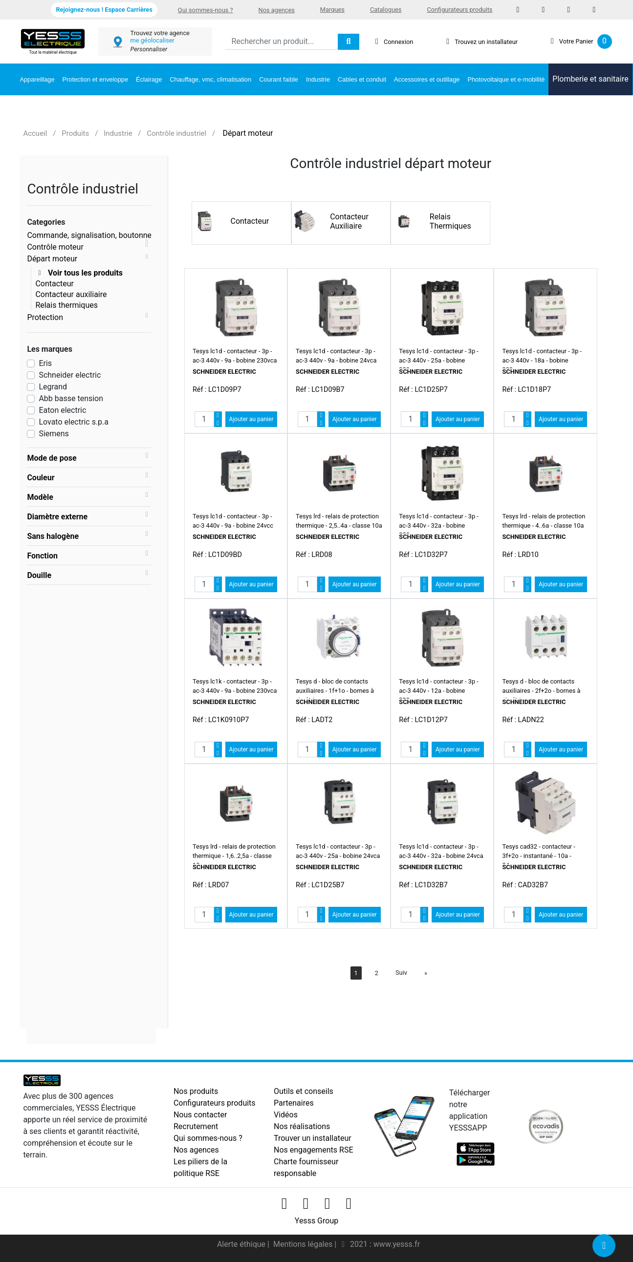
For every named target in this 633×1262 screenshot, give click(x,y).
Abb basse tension (71, 398)
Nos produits (196, 1091)
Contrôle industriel (176, 133)
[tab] (89, 458)
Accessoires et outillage (426, 79)
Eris (45, 363)
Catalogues (385, 9)
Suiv (401, 972)
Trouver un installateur (312, 1138)
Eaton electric (62, 410)
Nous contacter (200, 1114)
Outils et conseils (303, 1091)
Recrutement (196, 1126)
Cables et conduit (362, 79)
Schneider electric (70, 375)
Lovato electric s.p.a (74, 422)
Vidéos (286, 1114)
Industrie (318, 79)
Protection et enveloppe (95, 79)
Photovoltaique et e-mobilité (506, 79)
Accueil (35, 133)
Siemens (53, 433)
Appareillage (37, 79)
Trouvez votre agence (159, 33)
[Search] (280, 42)
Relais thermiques (66, 305)
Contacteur (54, 283)
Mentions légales (303, 1244)
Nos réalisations (302, 1126)
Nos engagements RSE (313, 1150)
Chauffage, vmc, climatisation (210, 79)
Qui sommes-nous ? (205, 10)
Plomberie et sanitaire (590, 79)
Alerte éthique (242, 1244)
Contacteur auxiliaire (71, 294)
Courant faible (278, 79)
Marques (332, 9)
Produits (75, 133)
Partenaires (294, 1103)
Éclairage (149, 79)
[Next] (425, 973)
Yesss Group (316, 1220)
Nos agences (277, 10)
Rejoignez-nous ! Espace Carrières (104, 9)
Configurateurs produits (459, 9)
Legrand (53, 386)
